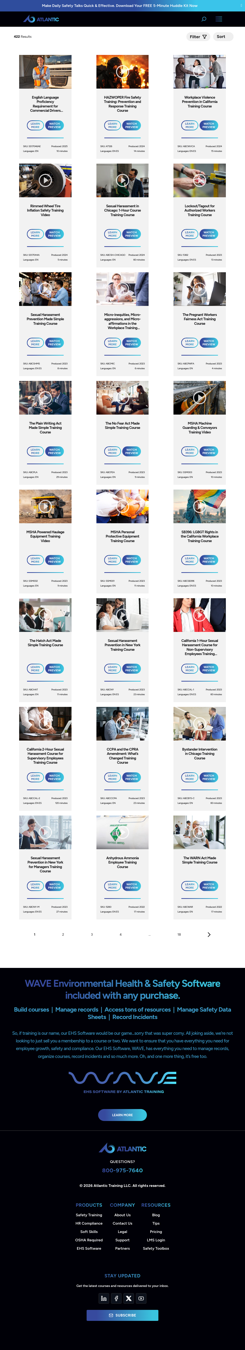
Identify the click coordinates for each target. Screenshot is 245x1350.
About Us (122, 1215)
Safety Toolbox (156, 1248)
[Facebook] (116, 1298)
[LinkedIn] (104, 1298)
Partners (122, 1248)
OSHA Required (89, 1240)
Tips (156, 1223)
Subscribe (122, 1315)
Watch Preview (54, 125)
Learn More (122, 1115)
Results (23, 37)
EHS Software (89, 1248)
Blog (156, 1215)
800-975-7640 (122, 1170)
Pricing (156, 1231)
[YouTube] (141, 1298)
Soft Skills (89, 1231)
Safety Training (89, 1215)
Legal (122, 1231)
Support (122, 1240)
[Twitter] (128, 1298)
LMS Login (156, 1240)
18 (179, 935)
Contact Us (122, 1223)
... (150, 935)
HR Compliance (89, 1223)
